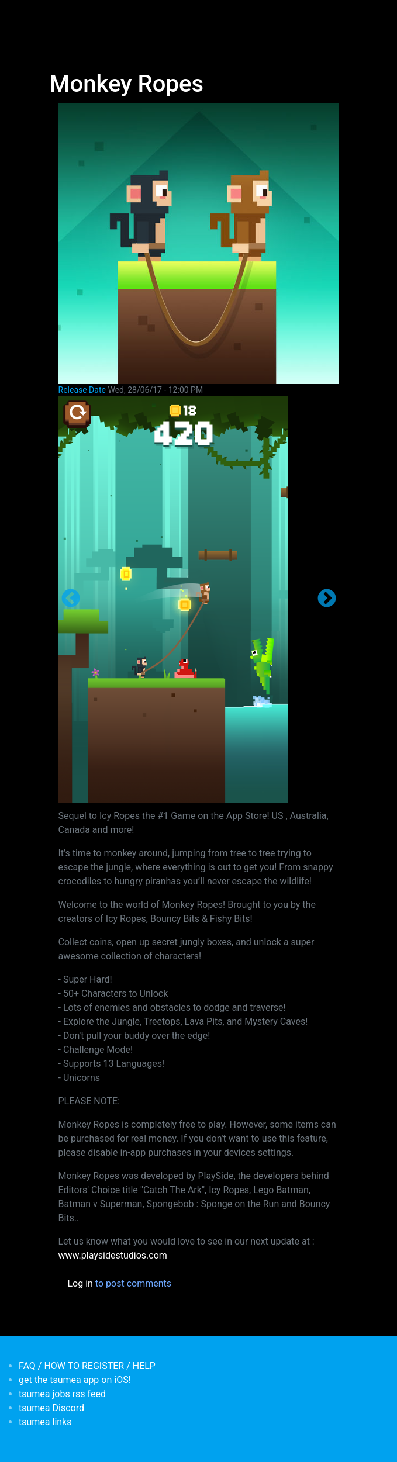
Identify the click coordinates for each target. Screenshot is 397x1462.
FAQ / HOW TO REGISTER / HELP (87, 1365)
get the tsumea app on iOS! (75, 1379)
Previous (70, 599)
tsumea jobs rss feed (62, 1393)
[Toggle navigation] (57, 16)
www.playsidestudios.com (112, 1255)
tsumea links (45, 1422)
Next (327, 599)
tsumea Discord (51, 1407)
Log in (80, 1283)
